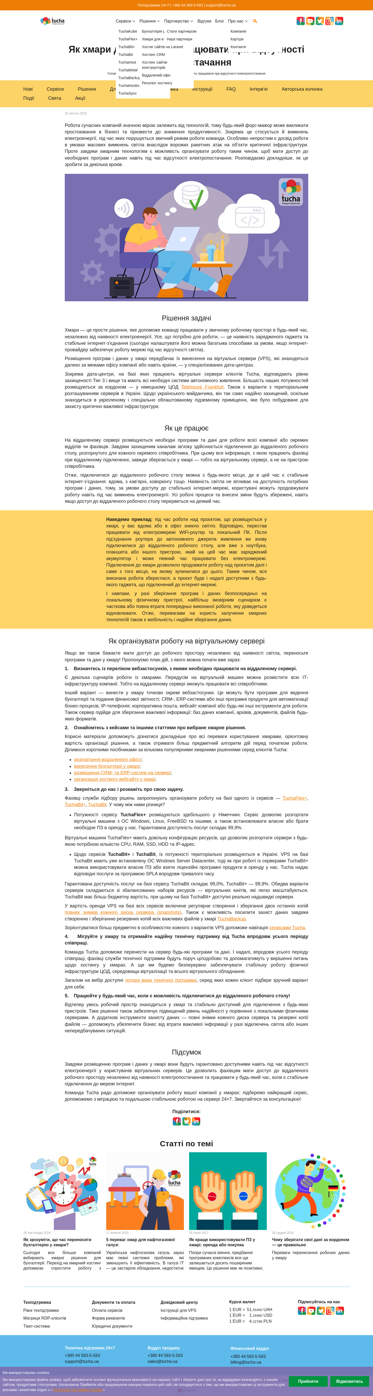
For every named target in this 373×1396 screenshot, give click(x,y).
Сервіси (55, 89)
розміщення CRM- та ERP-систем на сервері (122, 772)
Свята (54, 98)
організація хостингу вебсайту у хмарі (114, 779)
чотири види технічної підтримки (160, 980)
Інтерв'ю (259, 89)
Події (28, 98)
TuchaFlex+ (295, 798)
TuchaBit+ (75, 804)
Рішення (87, 89)
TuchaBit (97, 804)
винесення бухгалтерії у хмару (107, 766)
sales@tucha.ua (162, 1361)
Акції (80, 98)
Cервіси (123, 25)
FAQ (231, 89)
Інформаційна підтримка (184, 1318)
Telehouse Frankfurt (202, 387)
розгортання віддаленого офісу (107, 759)
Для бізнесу (122, 89)
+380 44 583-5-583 (187, 5)
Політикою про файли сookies (78, 1390)
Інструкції (202, 89)
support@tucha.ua (221, 5)
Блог (219, 25)
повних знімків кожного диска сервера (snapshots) (123, 912)
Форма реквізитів (108, 1318)
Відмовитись (349, 1381)
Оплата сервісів (107, 1310)
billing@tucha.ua (246, 1362)
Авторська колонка (302, 89)
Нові (28, 89)
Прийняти (308, 1381)
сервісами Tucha (287, 927)
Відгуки (204, 25)
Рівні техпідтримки (41, 1310)
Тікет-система (36, 1326)
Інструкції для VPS (178, 1310)
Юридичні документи (112, 1326)
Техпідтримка (163, 89)
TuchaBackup (231, 918)
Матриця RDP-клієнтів (44, 1318)
